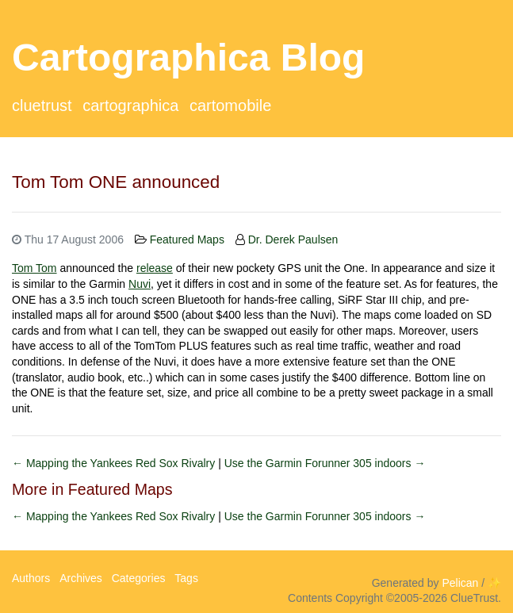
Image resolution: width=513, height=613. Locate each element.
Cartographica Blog (188, 57)
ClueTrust (42, 105)
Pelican (460, 583)
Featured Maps (187, 239)
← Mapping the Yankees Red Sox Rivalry (115, 463)
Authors (31, 578)
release (154, 268)
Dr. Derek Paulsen (293, 239)
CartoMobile (230, 105)
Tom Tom (34, 268)
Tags (186, 578)
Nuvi (139, 284)
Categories (139, 578)
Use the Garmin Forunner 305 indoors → (325, 463)
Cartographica (130, 105)
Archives (80, 578)
